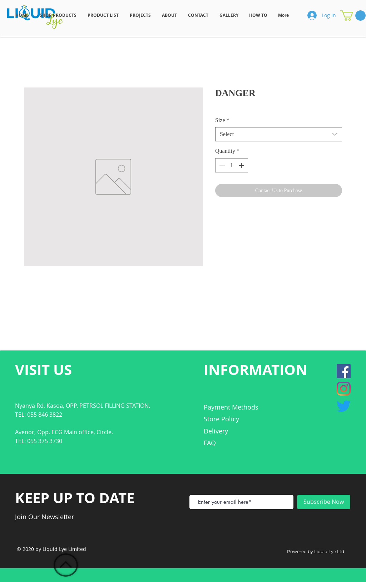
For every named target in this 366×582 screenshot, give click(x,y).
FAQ (210, 442)
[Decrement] (221, 165)
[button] (353, 15)
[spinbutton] (231, 165)
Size (222, 120)
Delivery (216, 431)
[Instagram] (344, 389)
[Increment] (242, 165)
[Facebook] (344, 371)
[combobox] (278, 134)
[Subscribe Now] (323, 502)
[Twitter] (344, 406)
